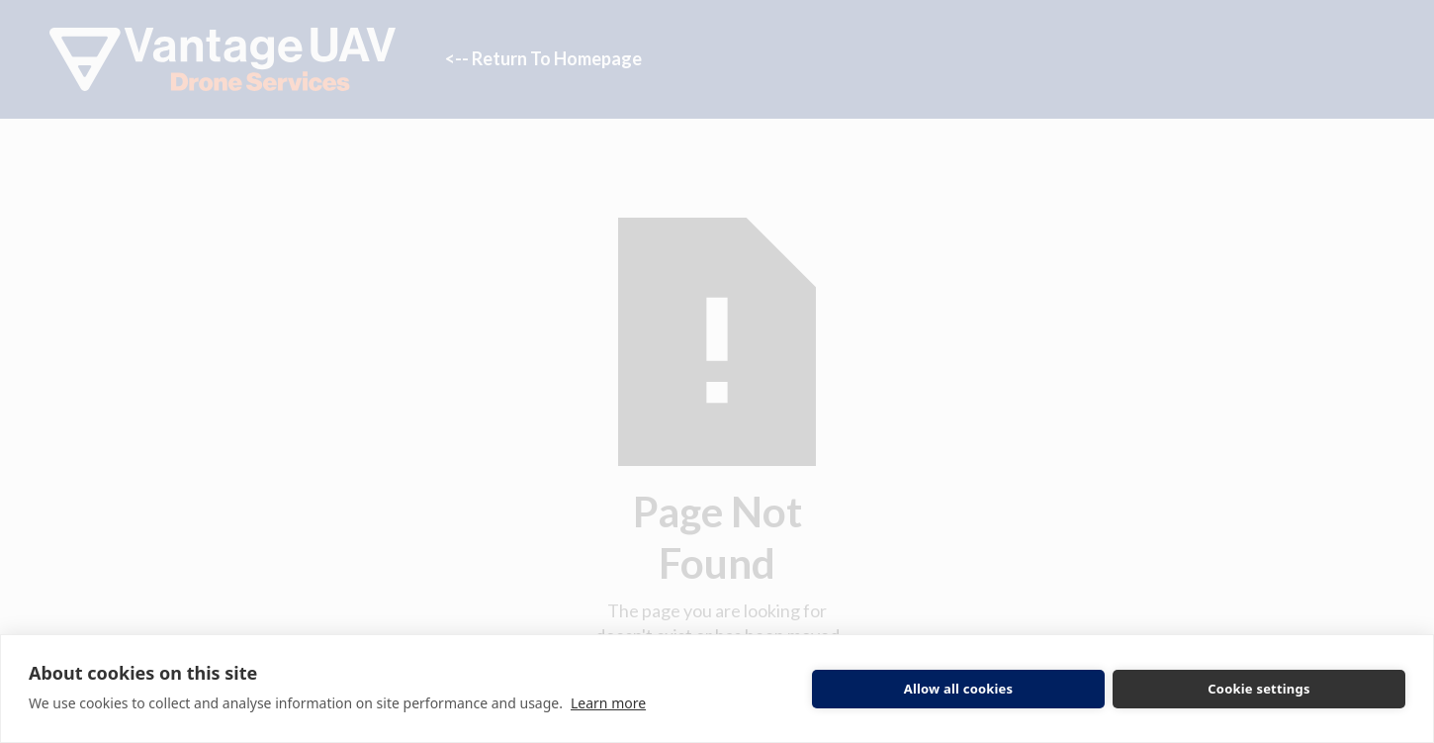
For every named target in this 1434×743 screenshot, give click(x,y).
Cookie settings (1258, 688)
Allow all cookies (959, 688)
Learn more (608, 703)
